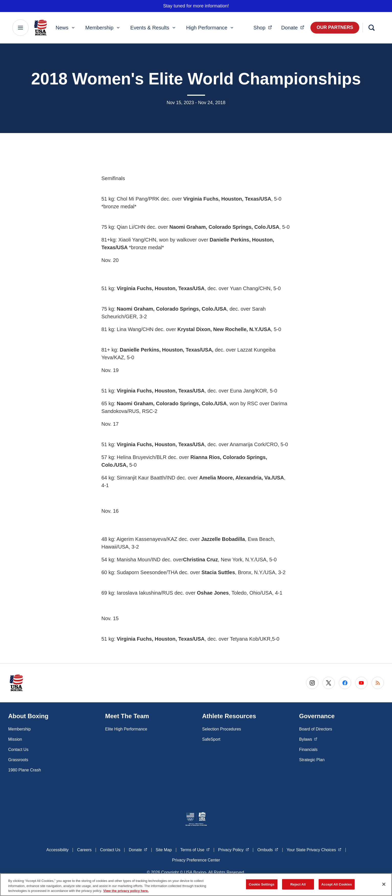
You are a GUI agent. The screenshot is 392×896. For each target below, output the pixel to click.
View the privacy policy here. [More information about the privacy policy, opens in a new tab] (126, 891)
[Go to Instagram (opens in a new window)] (312, 683)
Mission (15, 739)
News (66, 27)
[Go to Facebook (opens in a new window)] (345, 683)
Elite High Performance (126, 729)
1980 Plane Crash (24, 770)
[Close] (383, 884)
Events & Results (153, 27)
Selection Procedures (221, 729)
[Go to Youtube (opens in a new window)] (361, 683)
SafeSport (211, 739)
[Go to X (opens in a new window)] (328, 683)
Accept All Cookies (336, 884)
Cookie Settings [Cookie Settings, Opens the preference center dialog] (261, 884)
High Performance (210, 27)
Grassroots (18, 760)
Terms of (195, 849)
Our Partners (335, 27)
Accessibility (57, 850)
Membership (103, 27)
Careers (84, 850)
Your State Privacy (314, 849)
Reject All (298, 884)
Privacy (233, 849)
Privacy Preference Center (196, 860)
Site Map (164, 850)
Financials (308, 749)
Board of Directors (315, 729)
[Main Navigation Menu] (20, 27)
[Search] (371, 27)
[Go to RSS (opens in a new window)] (378, 683)
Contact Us (18, 749)
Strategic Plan (312, 760)
